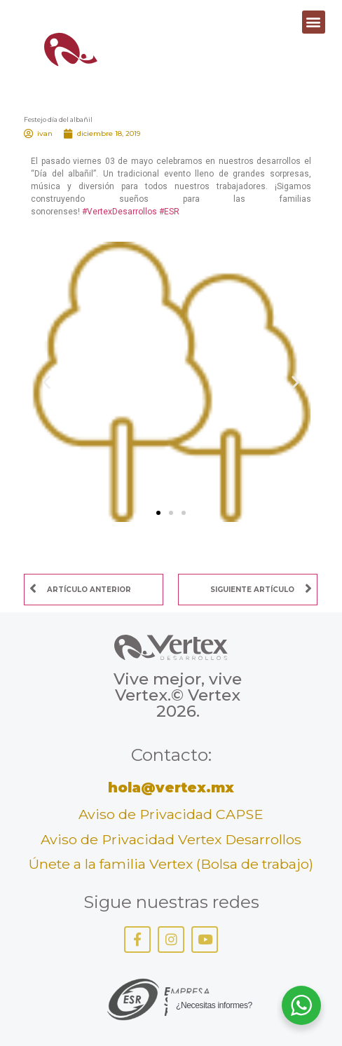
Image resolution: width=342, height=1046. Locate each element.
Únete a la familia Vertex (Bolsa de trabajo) (171, 863)
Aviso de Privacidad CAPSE (171, 814)
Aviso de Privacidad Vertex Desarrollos (171, 839)
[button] (313, 22)
